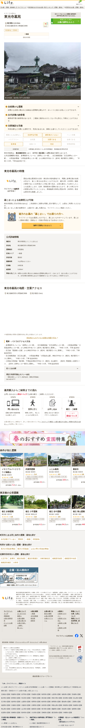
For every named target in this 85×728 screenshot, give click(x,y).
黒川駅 (41, 153)
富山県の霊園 (77, 697)
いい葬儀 (4, 723)
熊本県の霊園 (25, 712)
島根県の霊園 (77, 705)
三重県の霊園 (76, 701)
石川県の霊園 (5, 701)
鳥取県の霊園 (67, 705)
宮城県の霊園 (35, 694)
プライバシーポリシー (22, 641)
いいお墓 (4, 686)
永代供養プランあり (8, 539)
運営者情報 (5, 641)
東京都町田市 (21, 153)
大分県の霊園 (35, 712)
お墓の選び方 (21, 620)
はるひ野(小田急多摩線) (40, 549)
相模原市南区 (6, 562)
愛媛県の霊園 (56, 708)
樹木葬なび (58, 686)
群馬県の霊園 (15, 697)
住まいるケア (69, 725)
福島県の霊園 (66, 694)
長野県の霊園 (35, 701)
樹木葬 (33, 618)
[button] (66, 21)
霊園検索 (7, 616)
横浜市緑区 (21, 558)
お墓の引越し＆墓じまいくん (28, 690)
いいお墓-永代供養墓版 (29, 686)
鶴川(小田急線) (23, 549)
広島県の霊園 (15, 708)
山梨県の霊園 (25, 701)
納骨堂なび (67, 686)
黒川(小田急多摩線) (8, 549)
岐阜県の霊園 (46, 701)
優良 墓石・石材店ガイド (9, 690)
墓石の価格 (47, 613)
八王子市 (4, 558)
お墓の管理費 (48, 616)
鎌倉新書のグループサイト (43, 676)
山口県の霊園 (25, 708)
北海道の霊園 (5, 694)
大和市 (15, 562)
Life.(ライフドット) (14, 686)
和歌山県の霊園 (57, 705)
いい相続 (32, 723)
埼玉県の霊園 (25, 697)
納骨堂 (33, 620)
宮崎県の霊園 (46, 712)
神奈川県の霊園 (57, 697)
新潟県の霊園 (67, 697)
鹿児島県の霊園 (57, 712)
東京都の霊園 (46, 697)
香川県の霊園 (46, 708)
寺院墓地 (36, 539)
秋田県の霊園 (46, 694)
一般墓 (27, 539)
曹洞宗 (20, 539)
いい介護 (61, 725)
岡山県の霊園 (5, 708)
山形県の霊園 (56, 694)
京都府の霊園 (15, 705)
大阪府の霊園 (25, 705)
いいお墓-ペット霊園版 (46, 686)
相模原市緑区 (57, 558)
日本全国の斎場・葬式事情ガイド (12, 726)
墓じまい (20, 627)
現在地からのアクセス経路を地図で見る (43, 338)
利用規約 (11, 641)
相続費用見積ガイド (43, 723)
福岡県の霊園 (76, 708)
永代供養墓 (34, 616)
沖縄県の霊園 (67, 712)
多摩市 (12, 558)
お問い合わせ (43, 641)
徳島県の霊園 (35, 708)
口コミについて (34, 641)
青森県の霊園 (15, 694)
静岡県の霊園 (56, 701)
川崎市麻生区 (45, 558)
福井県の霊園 (15, 701)
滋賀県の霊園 (5, 705)
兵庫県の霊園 (35, 705)
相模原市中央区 (70, 558)
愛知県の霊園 (66, 701)
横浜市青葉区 (33, 558)
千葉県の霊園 (35, 697)
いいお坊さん (12, 723)
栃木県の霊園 (5, 697)
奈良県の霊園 (46, 705)
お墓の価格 (21, 618)
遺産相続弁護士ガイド (37, 726)
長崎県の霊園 (15, 712)
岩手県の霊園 (25, 694)
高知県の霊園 (66, 708)
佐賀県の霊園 (5, 712)
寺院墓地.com (76, 686)
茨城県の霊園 (76, 694)
